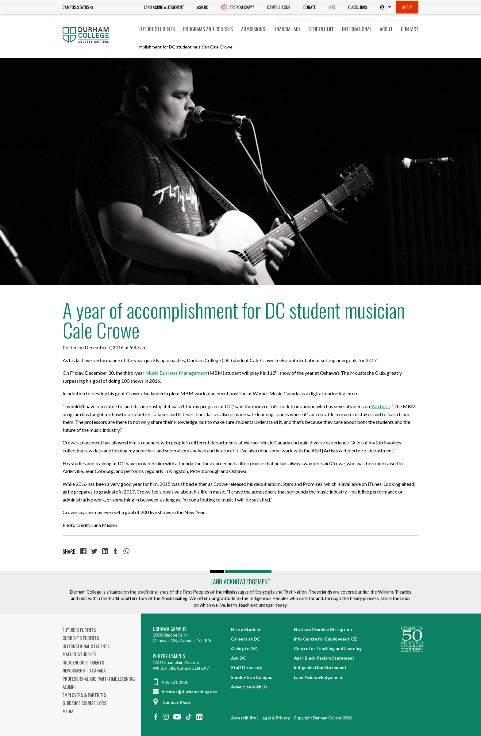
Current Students (81, 637)
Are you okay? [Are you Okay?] (237, 7)
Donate (309, 7)
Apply (407, 7)
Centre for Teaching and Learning (328, 648)
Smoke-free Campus (251, 677)
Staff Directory (246, 667)
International (356, 29)
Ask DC (202, 7)
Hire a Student (246, 629)
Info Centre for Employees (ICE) (326, 638)
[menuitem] (163, 7)
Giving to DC (244, 648)
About (386, 29)
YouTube (380, 406)
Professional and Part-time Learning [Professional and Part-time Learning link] (99, 678)
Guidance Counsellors (84, 702)
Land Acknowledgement (164, 7)
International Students (86, 646)
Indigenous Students (83, 662)
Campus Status (76, 7)
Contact (409, 29)
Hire (332, 7)
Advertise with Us (249, 686)
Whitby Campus (169, 656)
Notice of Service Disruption (323, 629)
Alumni (69, 686)
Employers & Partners (84, 694)
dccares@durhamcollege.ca (185, 691)
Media (68, 711)
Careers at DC (245, 638)
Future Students (157, 29)
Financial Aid (286, 29)
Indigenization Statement (320, 667)
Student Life (321, 29)
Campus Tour (279, 7)
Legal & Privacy (275, 717)
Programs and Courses (208, 29)
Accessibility (243, 717)
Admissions (253, 29)
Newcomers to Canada (84, 670)
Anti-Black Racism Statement (324, 657)
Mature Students (80, 654)
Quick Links (357, 7)
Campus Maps (172, 702)
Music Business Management (176, 373)
